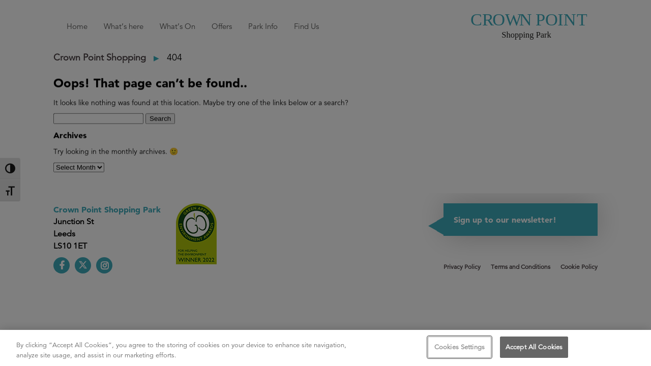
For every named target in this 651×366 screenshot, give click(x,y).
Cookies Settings (459, 347)
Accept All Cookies (534, 347)
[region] (325, 348)
